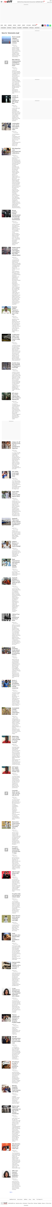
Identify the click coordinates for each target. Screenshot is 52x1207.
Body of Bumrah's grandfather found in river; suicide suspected (16, 684)
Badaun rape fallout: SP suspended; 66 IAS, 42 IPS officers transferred (16, 1109)
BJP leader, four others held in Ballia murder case (15, 769)
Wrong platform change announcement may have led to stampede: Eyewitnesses (16, 215)
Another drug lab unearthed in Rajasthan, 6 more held (16, 365)
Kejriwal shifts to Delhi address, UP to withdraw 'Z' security (16, 965)
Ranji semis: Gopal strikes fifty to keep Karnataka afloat (16, 825)
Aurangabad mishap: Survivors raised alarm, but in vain (15, 711)
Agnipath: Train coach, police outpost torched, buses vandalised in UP (16, 522)
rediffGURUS (38, 1)
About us (43, 1203)
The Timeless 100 (39, 1199)
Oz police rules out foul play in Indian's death (16, 895)
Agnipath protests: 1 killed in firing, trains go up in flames (16, 581)
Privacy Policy (30, 1203)
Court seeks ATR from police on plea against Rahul (16, 494)
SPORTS (23, 25)
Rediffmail (19, 1)
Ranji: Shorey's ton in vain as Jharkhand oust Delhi (16, 918)
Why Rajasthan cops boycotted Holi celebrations (16, 151)
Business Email (32, 1)
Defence (9, 27)
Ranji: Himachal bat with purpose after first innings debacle (16, 563)
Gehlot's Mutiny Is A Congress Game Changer (16, 544)
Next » (11, 1192)
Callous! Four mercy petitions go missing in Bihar (16, 617)
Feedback (39, 1203)
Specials (31, 27)
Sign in (51, 0)
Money (22, 1)
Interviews (25, 27)
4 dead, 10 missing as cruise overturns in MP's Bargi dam (15, 99)
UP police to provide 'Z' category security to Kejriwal (15, 1065)
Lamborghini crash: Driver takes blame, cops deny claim (15, 126)
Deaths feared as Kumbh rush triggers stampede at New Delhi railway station (16, 251)
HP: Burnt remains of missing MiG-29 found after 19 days (16, 850)
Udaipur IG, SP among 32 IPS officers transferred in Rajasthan (16, 445)
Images (14, 27)
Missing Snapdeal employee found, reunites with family (16, 1088)
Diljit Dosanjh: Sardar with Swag (16, 873)
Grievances (26, 1205)
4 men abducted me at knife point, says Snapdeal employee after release (16, 992)
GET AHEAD (29, 25)
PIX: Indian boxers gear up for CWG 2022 (15, 474)
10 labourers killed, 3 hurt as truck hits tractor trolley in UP (16, 337)
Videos (34, 1199)
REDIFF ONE (34, 25)
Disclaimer (25, 1203)
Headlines (3, 27)
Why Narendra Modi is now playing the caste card (16, 1146)
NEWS (5, 25)
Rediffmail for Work (13, 1199)
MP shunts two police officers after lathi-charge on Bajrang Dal (16, 396)
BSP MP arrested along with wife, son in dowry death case (16, 1040)
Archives (37, 27)
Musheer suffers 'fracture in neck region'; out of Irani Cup (15, 310)
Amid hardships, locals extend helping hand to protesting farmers (16, 650)
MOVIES (14, 25)
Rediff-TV (42, 1)
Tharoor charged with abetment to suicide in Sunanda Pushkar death (16, 1018)
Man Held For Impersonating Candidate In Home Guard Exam (16, 62)
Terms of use (48, 1203)
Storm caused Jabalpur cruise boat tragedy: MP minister (16, 40)
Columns (19, 27)
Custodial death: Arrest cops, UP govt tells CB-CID (16, 793)
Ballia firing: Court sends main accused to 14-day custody (16, 739)
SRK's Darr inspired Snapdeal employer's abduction (15, 1174)
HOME (2, 25)
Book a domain (19, 1199)
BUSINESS (10, 25)
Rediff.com (13, 1203)
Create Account (49, 2)
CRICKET (19, 25)
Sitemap (35, 1203)
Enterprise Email (27, 1)
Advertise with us (19, 1203)
